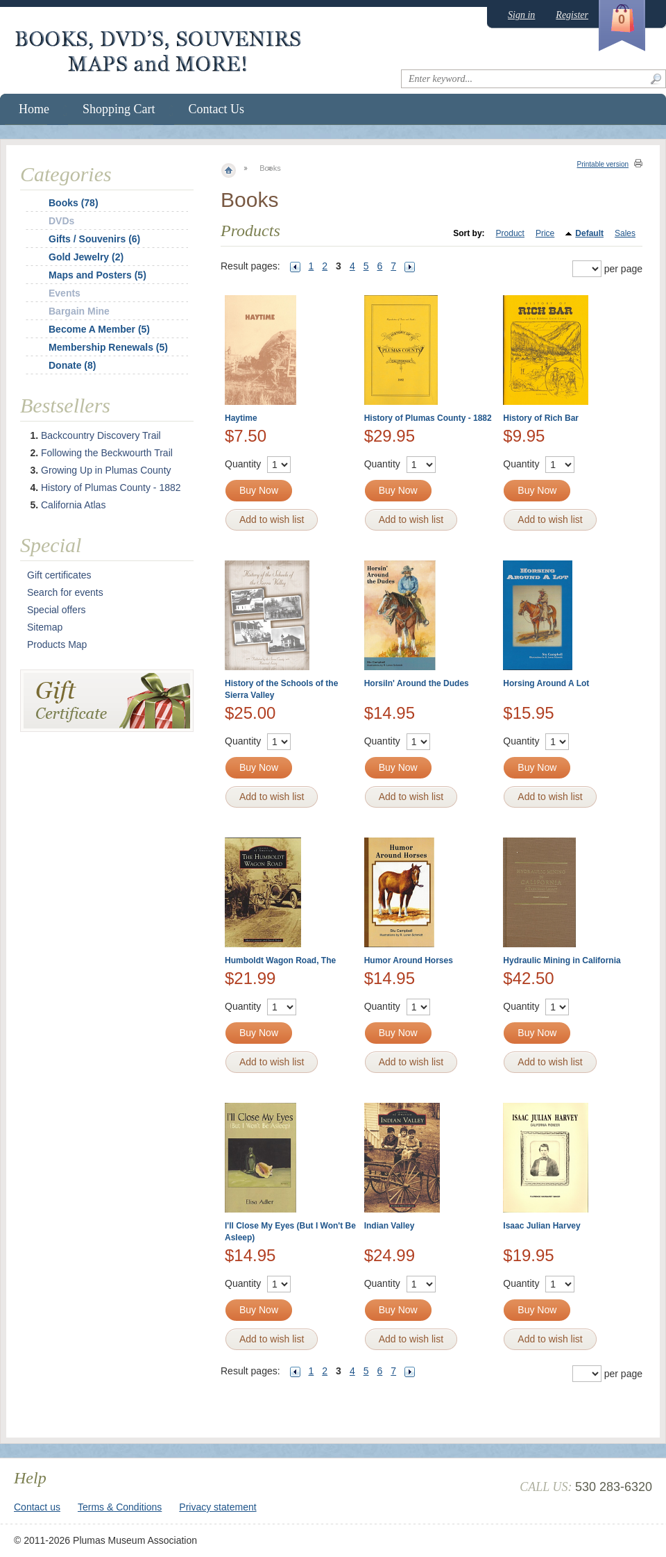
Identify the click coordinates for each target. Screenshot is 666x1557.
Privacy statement (217, 1507)
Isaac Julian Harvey (541, 1226)
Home (34, 109)
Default (589, 233)
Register (572, 15)
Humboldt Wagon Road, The (280, 960)
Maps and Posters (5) (97, 275)
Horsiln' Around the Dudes (416, 683)
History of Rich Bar (541, 418)
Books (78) (74, 202)
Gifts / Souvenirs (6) (94, 238)
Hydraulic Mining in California (561, 960)
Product (510, 233)
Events (64, 293)
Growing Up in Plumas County (106, 470)
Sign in (521, 15)
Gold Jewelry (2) (86, 257)
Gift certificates (59, 575)
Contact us (37, 1507)
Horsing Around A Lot (546, 683)
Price (545, 233)
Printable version (603, 164)
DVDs (61, 220)
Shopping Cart (119, 109)
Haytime (241, 418)
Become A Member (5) (99, 329)
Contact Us (217, 109)
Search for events (65, 592)
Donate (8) (72, 365)
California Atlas (73, 504)
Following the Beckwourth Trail (107, 452)
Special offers (56, 609)
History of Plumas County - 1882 (428, 418)
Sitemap (44, 627)
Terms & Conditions (120, 1507)
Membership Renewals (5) (108, 347)
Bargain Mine (79, 311)
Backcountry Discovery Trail (101, 435)
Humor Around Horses (408, 960)
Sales (625, 233)
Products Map (57, 644)
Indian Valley (389, 1226)
